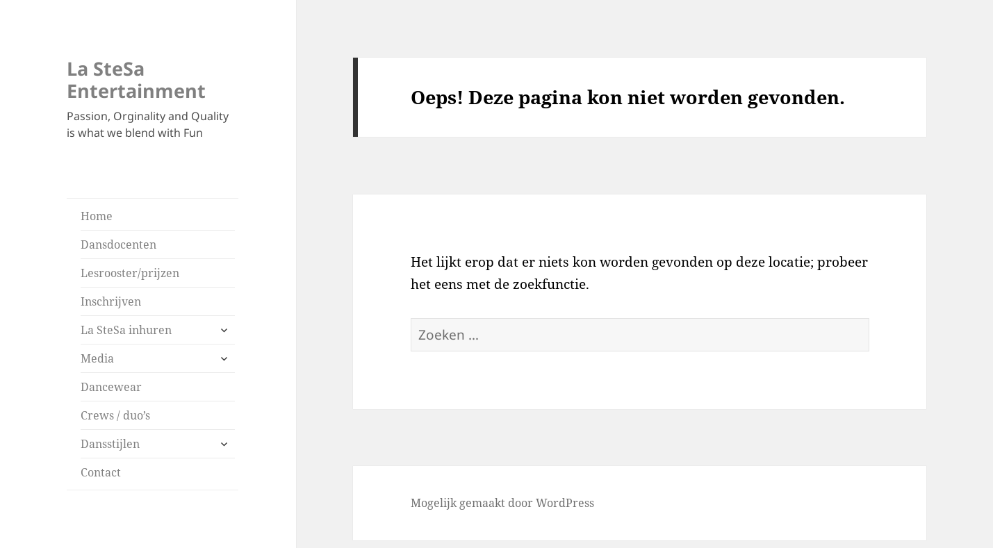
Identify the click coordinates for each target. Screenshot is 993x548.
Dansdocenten (118, 244)
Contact (101, 472)
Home (97, 216)
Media (97, 358)
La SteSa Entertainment (136, 79)
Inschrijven (111, 301)
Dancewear (111, 387)
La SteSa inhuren (126, 330)
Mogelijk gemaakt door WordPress (502, 502)
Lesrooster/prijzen (130, 273)
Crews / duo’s (115, 415)
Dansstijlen (110, 443)
